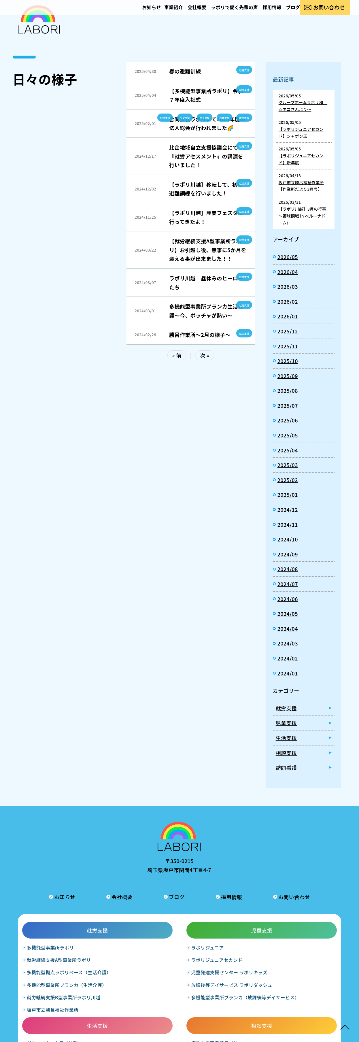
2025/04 (287, 450)
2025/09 (287, 376)
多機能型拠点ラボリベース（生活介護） (56, 952)
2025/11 (287, 346)
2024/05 (287, 613)
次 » (204, 355)
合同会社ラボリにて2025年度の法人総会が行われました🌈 (207, 123)
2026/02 (287, 301)
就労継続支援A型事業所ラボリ (55, 932)
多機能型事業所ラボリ (51, 915)
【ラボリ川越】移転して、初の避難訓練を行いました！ (206, 189)
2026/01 (287, 316)
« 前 (177, 355)
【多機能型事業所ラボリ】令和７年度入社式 (206, 95)
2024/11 (287, 524)
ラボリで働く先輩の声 (219, 13)
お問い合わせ (328, 13)
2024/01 (287, 673)
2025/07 (287, 405)
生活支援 (194, 117)
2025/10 (287, 361)
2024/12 (287, 509)
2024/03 (287, 643)
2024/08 (287, 569)
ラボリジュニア (107, 915)
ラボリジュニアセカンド (116, 928)
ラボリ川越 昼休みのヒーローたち (206, 282)
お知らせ (122, 13)
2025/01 (287, 494)
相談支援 (218, 117)
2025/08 (287, 390)
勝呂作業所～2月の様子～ (199, 334)
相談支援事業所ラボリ (239, 915)
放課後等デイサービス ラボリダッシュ (117, 965)
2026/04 (287, 271)
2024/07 (287, 584)
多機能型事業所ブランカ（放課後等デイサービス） (119, 985)
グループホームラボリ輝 (178, 940)
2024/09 (287, 554)
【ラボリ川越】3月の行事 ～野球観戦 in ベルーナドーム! (302, 216)
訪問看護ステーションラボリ (307, 919)
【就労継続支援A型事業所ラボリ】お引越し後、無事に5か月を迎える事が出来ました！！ (207, 249)
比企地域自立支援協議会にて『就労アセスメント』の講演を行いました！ (206, 156)
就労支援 (242, 69)
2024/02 (287, 658)
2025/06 (287, 420)
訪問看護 (242, 117)
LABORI (171, 1033)
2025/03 (287, 465)
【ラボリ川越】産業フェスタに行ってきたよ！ (206, 217)
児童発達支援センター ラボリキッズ (117, 944)
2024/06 (287, 599)
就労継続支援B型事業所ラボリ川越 (55, 993)
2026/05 (287, 256)
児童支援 (170, 117)
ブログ (287, 13)
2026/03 (287, 286)
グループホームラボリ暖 (178, 915)
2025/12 (287, 331)
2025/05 (287, 435)
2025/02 (287, 480)
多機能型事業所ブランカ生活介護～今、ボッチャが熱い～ (206, 311)
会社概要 (177, 13)
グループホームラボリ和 (178, 928)
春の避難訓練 (185, 71)
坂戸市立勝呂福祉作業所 (54, 1009)
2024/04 (287, 628)
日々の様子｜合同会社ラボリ (39, 28)
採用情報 (261, 13)
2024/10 (287, 539)
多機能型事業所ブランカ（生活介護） (54, 972)
